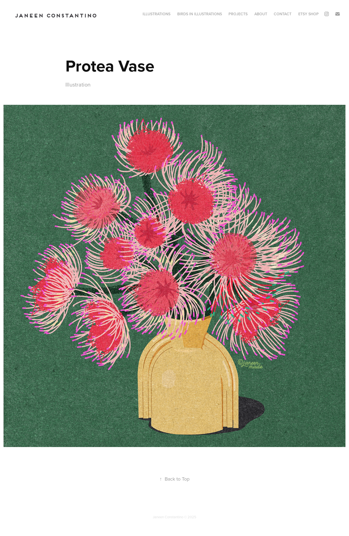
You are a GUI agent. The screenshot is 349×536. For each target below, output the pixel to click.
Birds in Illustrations (199, 14)
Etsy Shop (308, 14)
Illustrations (156, 14)
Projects (238, 14)
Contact (282, 14)
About (260, 14)
